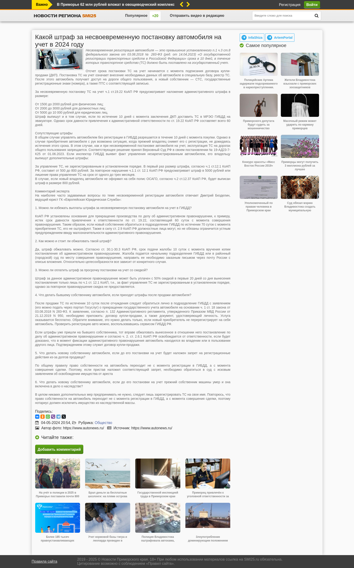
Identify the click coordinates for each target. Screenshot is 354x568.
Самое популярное (266, 45)
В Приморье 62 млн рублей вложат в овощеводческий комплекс (116, 4)
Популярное (136, 16)
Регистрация (290, 5)
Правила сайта (44, 561)
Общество (103, 423)
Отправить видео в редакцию (197, 16)
